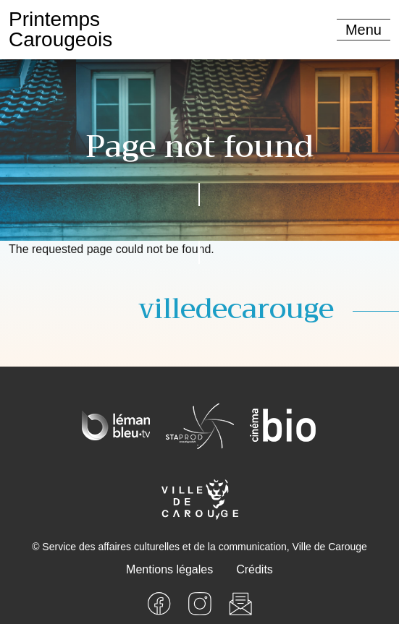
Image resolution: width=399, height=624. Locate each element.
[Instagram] (199, 602)
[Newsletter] (240, 602)
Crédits (254, 569)
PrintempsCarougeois (60, 29)
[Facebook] (159, 602)
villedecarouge (236, 309)
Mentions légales (169, 569)
